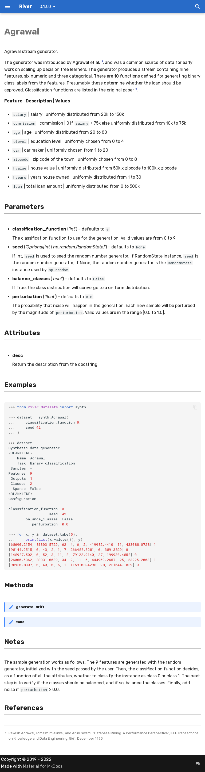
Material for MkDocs (42, 766)
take (20, 622)
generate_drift (30, 607)
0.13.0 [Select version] (45, 6)
